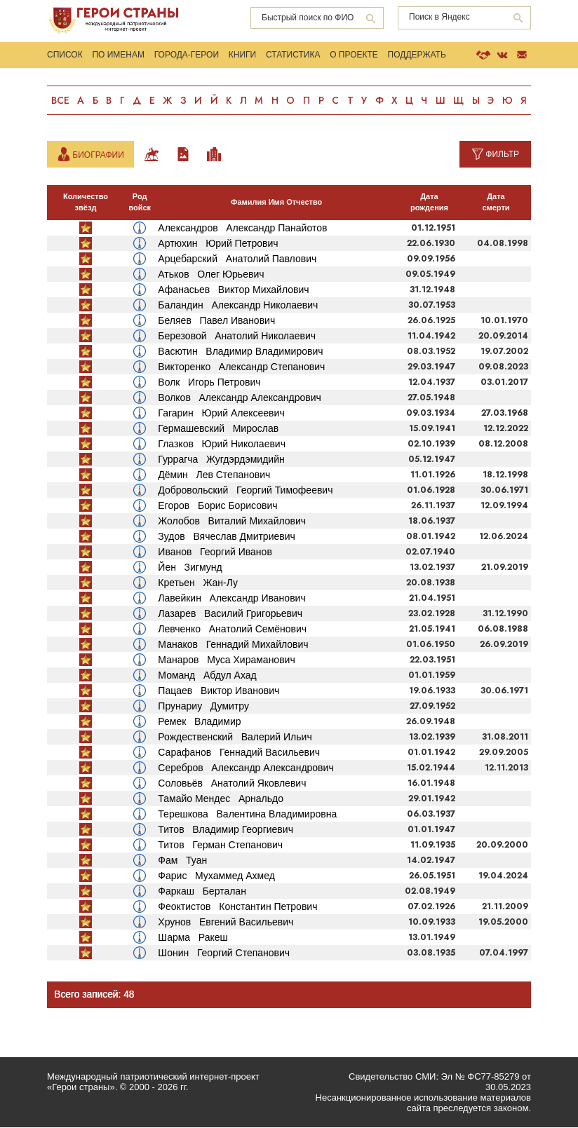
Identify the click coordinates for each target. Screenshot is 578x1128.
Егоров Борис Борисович (217, 506)
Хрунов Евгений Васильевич (225, 922)
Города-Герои (186, 55)
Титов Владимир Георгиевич (225, 830)
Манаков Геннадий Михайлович (233, 645)
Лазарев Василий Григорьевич (230, 614)
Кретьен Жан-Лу (198, 583)
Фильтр (502, 155)
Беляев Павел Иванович (216, 321)
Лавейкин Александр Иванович (231, 598)
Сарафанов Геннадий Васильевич (239, 753)
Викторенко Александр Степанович (241, 367)
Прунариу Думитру (203, 706)
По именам (119, 55)
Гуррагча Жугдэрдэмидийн (221, 460)
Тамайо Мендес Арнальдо (220, 799)
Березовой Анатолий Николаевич (237, 336)
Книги (243, 55)
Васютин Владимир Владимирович (240, 352)
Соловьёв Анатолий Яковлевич (232, 783)
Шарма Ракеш (192, 938)
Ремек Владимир (199, 722)
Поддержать (418, 55)
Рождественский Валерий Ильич (234, 737)
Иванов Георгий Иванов (214, 552)
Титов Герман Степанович (220, 845)
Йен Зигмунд (190, 567)
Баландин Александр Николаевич (238, 305)
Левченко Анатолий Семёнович (232, 629)
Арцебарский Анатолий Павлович (237, 259)
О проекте (354, 55)
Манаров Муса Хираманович (226, 660)
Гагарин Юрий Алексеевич (221, 413)
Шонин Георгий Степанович (224, 953)
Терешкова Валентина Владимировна (247, 814)
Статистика (294, 55)
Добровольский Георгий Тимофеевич (245, 490)
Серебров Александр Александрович (245, 768)
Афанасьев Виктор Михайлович (233, 290)
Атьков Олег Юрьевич (211, 274)
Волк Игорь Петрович (209, 382)
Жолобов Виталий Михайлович (232, 521)
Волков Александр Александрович (239, 398)
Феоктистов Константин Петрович (237, 907)
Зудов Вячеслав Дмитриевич (226, 537)
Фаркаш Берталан (202, 891)
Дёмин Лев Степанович (214, 475)
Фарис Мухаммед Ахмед (216, 876)
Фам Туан (182, 861)
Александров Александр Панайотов (242, 228)
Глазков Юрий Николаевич (221, 444)
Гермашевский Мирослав (218, 429)
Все (60, 102)
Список (65, 55)
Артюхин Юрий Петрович (218, 244)
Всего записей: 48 (94, 995)
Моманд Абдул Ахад (207, 675)
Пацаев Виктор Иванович (218, 691)
